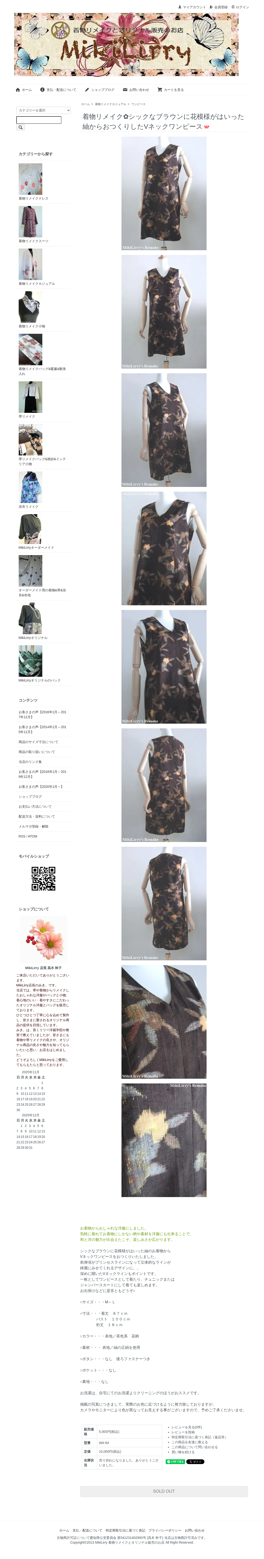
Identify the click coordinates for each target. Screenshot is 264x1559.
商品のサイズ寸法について (38, 742)
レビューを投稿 (183, 1432)
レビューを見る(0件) (187, 1427)
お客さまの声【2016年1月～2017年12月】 (42, 714)
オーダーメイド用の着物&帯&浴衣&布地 (42, 576)
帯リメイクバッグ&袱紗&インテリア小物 (42, 445)
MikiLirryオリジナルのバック (40, 663)
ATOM (32, 836)
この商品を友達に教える (190, 1442)
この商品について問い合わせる (195, 1447)
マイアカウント (192, 7)
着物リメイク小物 (32, 309)
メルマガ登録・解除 (33, 826)
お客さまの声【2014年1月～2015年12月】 (42, 729)
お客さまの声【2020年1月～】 (41, 786)
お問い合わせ (135, 90)
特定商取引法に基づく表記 (125, 1530)
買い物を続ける (183, 1452)
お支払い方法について (35, 806)
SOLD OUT (164, 1491)
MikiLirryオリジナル (33, 621)
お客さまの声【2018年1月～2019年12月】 (42, 774)
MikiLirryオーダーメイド (36, 531)
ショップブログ (99, 90)
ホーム (23, 90)
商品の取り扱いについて (37, 752)
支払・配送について (58, 90)
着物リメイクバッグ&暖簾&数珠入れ (42, 355)
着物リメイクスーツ (33, 224)
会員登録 (218, 7)
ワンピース (138, 104)
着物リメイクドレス (33, 181)
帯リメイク (30, 399)
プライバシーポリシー (165, 1530)
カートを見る (170, 90)
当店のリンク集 (30, 762)
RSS (22, 836)
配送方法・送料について (37, 816)
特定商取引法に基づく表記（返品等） (200, 1437)
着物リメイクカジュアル (110, 104)
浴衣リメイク (30, 490)
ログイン (240, 7)
